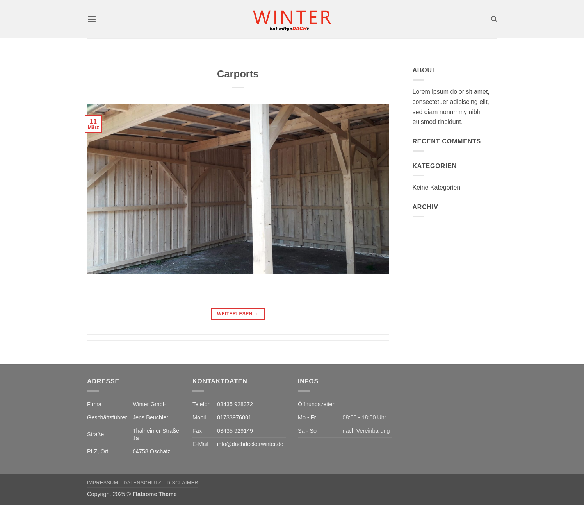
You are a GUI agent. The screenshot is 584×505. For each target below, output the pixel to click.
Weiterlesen (238, 314)
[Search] (494, 19)
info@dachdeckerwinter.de (250, 444)
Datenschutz (142, 482)
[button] (91, 19)
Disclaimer (182, 482)
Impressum (102, 482)
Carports (238, 73)
